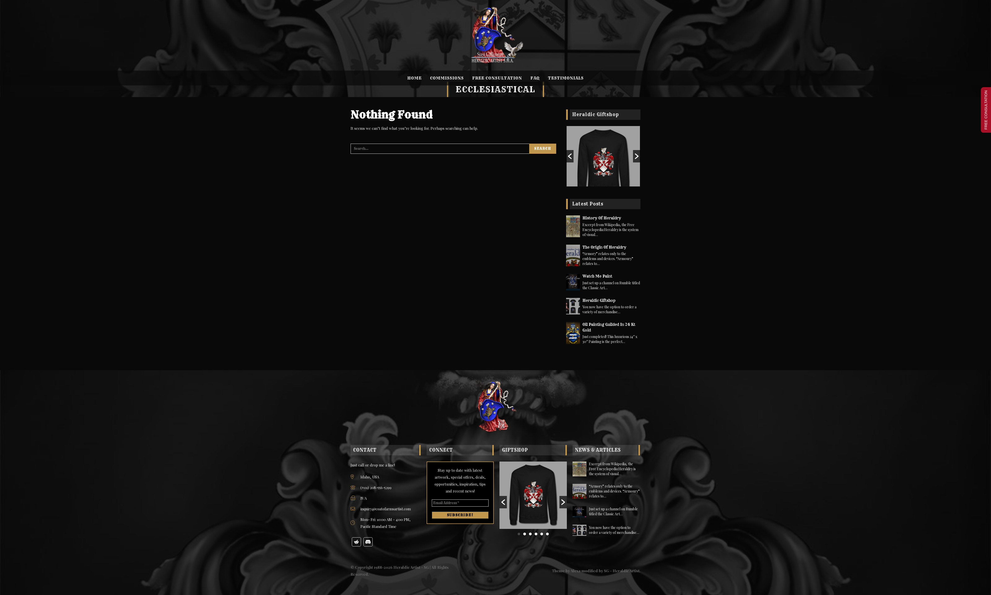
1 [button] (519, 534)
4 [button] (536, 534)
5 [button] (541, 534)
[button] (570, 156)
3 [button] (530, 534)
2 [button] (524, 534)
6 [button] (547, 534)
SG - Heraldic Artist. (622, 570)
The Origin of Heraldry (604, 247)
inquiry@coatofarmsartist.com (385, 508)
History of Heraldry (601, 218)
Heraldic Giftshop (599, 300)
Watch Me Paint (597, 276)
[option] (603, 156)
